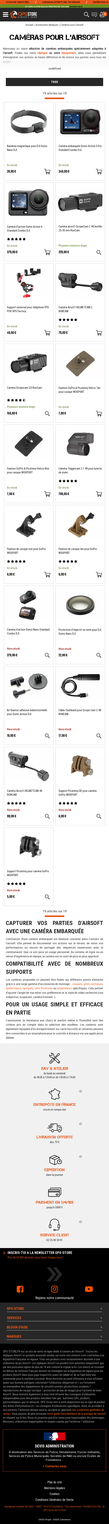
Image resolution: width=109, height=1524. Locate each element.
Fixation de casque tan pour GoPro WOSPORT (78, 550)
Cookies (55, 1494)
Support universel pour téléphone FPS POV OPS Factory (28, 309)
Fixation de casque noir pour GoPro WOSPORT (26, 550)
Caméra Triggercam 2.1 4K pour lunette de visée (80, 470)
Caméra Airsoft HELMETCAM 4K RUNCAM (24, 792)
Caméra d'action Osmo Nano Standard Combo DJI (28, 631)
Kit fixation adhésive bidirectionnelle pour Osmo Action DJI (27, 712)
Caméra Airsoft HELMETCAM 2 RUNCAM (75, 309)
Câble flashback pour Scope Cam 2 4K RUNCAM (80, 712)
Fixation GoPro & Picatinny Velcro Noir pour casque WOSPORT (28, 470)
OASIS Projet (45, 1519)
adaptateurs (64, 988)
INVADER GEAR (76, 7)
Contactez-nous (55, 1466)
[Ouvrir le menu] (5, 14)
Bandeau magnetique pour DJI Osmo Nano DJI (27, 148)
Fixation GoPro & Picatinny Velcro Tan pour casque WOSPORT (79, 389)
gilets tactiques (93, 984)
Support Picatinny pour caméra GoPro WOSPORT (28, 873)
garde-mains (13, 988)
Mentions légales (54, 1488)
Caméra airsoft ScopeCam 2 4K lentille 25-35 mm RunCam (80, 228)
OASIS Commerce (61, 1519)
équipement (69, 53)
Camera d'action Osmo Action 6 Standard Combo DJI (24, 228)
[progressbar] (54, 98)
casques (77, 984)
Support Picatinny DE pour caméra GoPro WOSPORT (78, 792)
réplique (42, 53)
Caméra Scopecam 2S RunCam (24, 387)
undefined (54, 68)
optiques (28, 988)
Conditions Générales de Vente (54, 1500)
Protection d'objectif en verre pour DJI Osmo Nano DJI (80, 631)
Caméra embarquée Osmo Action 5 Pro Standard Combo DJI (80, 148)
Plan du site (54, 1482)
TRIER (54, 82)
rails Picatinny (44, 988)
